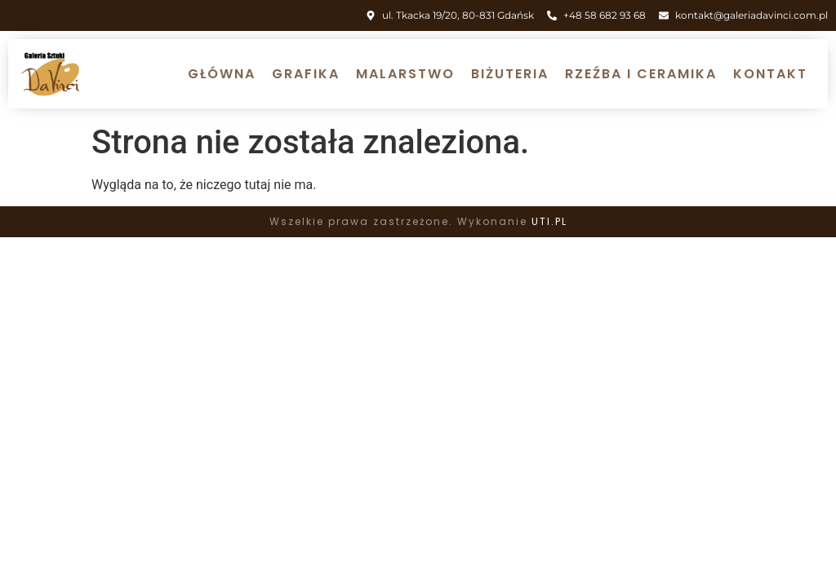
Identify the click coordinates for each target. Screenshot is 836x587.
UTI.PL (549, 221)
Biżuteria (510, 73)
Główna (222, 73)
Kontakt (770, 73)
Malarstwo (405, 73)
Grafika (306, 73)
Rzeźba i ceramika (641, 73)
